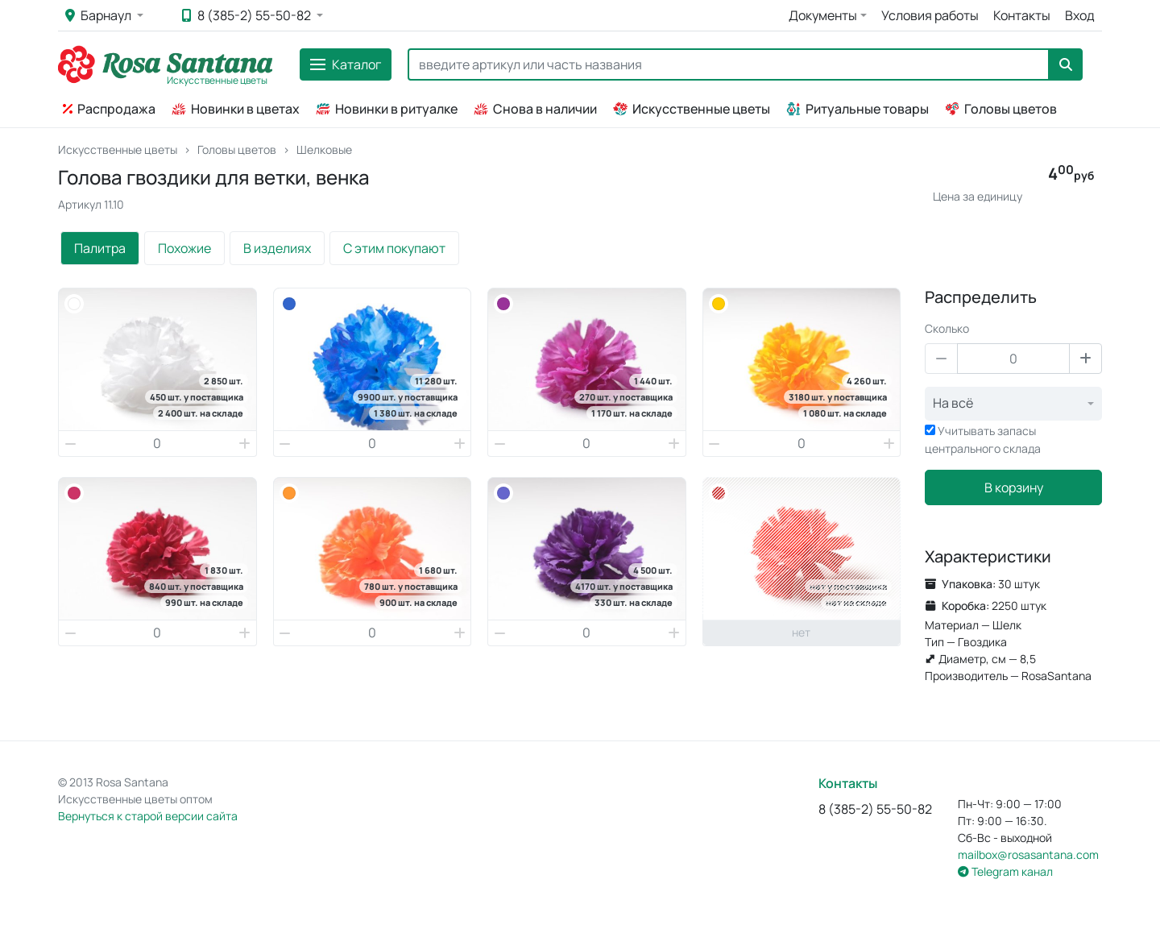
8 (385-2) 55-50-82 (247, 15)
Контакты (1021, 15)
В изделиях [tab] (277, 248)
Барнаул (99, 15)
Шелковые (324, 149)
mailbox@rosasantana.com (1028, 854)
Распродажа (109, 109)
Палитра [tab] (100, 248)
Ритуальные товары (857, 109)
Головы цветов (1001, 109)
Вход (1080, 15)
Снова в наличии (535, 109)
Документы (823, 15)
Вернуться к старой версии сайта (148, 815)
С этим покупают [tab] (394, 248)
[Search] (729, 64)
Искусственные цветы (691, 109)
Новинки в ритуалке (387, 109)
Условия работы (930, 15)
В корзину (1013, 487)
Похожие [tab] (184, 248)
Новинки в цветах (236, 109)
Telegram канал (1005, 871)
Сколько (947, 328)
